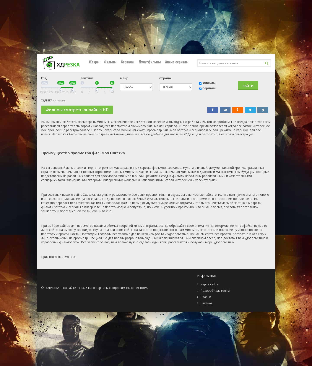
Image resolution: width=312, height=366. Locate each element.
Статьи (205, 297)
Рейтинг (87, 78)
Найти (248, 86)
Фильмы (110, 62)
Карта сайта (209, 284)
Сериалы (127, 62)
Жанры (94, 62)
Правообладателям (215, 290)
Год (44, 78)
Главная (206, 303)
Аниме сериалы (176, 62)
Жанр (124, 78)
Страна (165, 78)
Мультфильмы (150, 62)
